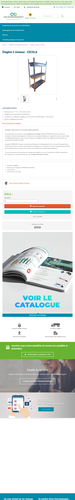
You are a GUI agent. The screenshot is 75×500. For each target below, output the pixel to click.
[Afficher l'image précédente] (19, 99)
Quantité (7, 198)
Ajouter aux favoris (37, 212)
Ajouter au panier (37, 206)
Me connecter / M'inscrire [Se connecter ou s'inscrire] (64, 7)
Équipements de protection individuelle (16, 25)
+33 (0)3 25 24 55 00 (31, 7)
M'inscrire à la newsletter (37, 354)
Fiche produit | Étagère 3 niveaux (17, 183)
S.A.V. (17, 7)
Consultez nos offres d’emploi (37, 381)
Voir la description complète (11, 123)
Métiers (5, 35)
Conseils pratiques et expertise (13, 40)
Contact (6, 7)
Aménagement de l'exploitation (13, 30)
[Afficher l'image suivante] (56, 99)
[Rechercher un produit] (62, 16)
